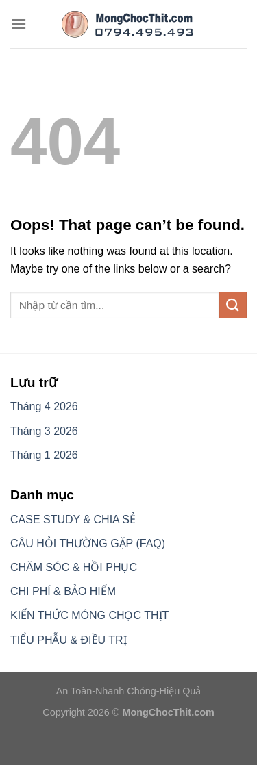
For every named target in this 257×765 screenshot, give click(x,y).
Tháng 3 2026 (44, 431)
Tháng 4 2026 (44, 406)
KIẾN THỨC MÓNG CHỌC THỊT (89, 615)
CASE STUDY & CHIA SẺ (73, 519)
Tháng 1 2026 (44, 455)
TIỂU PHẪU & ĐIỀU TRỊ (68, 640)
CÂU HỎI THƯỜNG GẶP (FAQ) (87, 543)
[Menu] (18, 23)
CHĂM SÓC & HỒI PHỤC (73, 567)
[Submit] (233, 305)
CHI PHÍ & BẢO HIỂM (63, 591)
